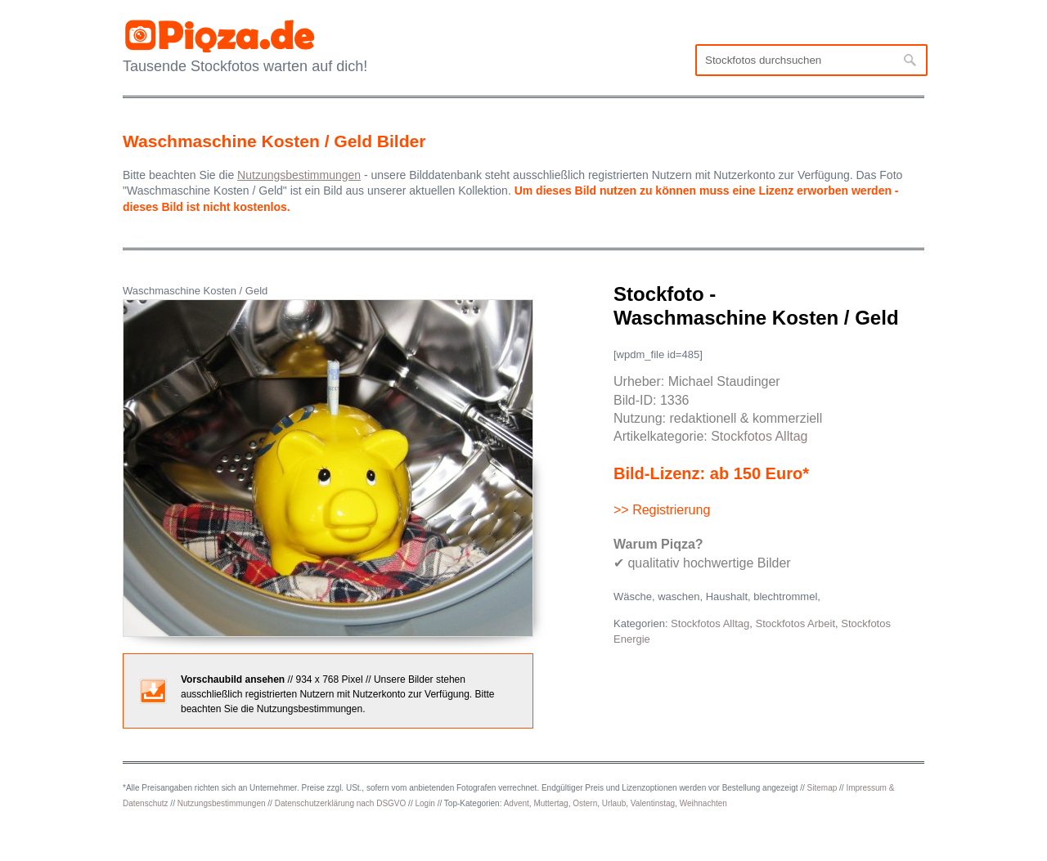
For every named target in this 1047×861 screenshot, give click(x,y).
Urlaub (614, 803)
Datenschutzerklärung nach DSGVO (341, 803)
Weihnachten (703, 803)
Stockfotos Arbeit (795, 623)
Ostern (585, 803)
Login (424, 803)
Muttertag (550, 803)
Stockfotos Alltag (759, 436)
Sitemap (822, 787)
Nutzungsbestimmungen (221, 803)
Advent (516, 803)
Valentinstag (653, 803)
